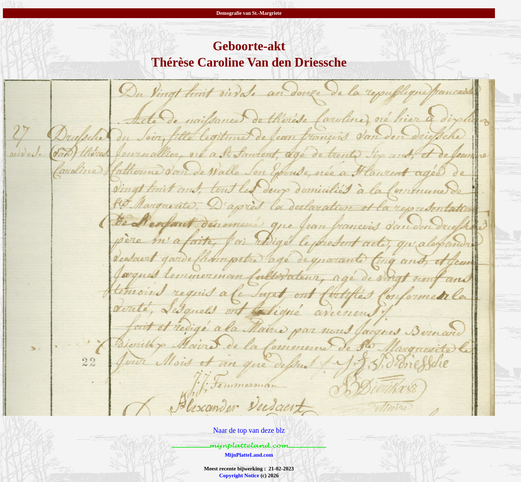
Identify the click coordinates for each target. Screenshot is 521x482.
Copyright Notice (239, 475)
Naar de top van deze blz (249, 430)
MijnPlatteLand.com (249, 455)
